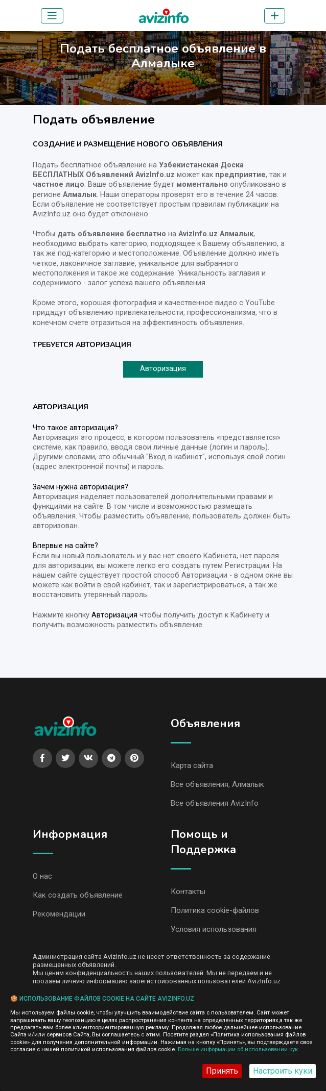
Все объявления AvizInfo (215, 803)
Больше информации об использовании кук (238, 1049)
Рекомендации (59, 914)
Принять (222, 1071)
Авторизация (163, 368)
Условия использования (214, 929)
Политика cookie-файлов (215, 910)
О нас (42, 876)
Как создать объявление (78, 895)
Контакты (188, 891)
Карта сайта (192, 765)
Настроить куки (282, 1071)
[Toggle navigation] (52, 15)
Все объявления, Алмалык (217, 784)
